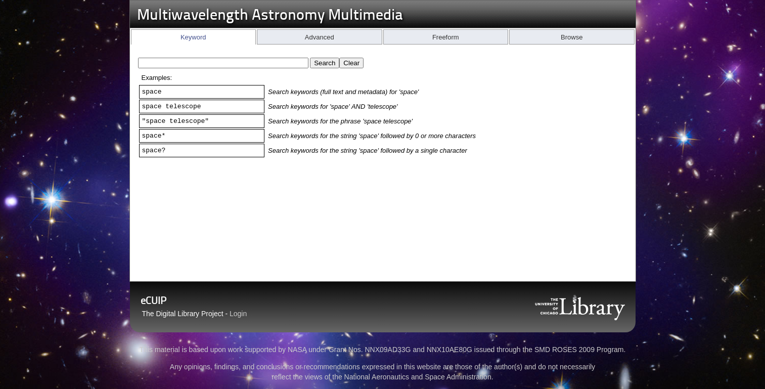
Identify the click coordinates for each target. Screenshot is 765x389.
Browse (571, 37)
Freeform (445, 37)
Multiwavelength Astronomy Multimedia (270, 16)
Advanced (319, 37)
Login (238, 314)
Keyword (193, 37)
